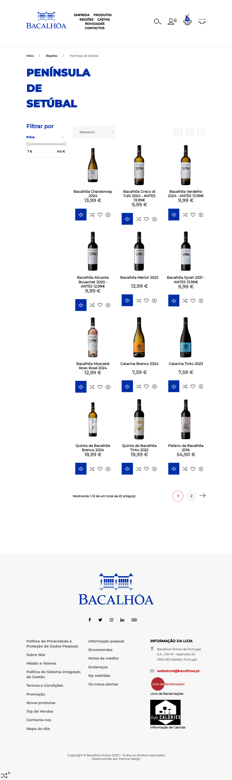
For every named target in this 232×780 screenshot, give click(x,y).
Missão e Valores (41, 663)
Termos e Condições (44, 686)
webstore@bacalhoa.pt (178, 671)
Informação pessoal (106, 641)
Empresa (64, 35)
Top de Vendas (39, 711)
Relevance (87, 132)
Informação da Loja (171, 641)
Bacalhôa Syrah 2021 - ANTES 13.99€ (186, 280)
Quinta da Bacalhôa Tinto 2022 (139, 448)
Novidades (142, 35)
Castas (122, 35)
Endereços (98, 667)
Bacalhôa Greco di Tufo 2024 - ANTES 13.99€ (139, 196)
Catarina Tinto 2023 (186, 364)
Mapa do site (38, 729)
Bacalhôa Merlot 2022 (139, 278)
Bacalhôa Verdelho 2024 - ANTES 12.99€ (186, 194)
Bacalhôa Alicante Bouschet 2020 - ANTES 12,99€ (93, 282)
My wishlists (99, 676)
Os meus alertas (103, 684)
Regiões (105, 35)
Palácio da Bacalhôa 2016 (185, 448)
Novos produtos (40, 703)
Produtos (85, 35)
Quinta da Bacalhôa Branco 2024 (92, 448)
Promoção (35, 694)
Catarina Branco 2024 (139, 364)
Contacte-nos (38, 720)
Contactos (166, 35)
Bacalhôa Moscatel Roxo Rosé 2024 (92, 366)
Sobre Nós (35, 655)
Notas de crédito (103, 659)
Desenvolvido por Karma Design (116, 759)
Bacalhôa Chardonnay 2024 (92, 194)
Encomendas (100, 650)
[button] (172, 19)
